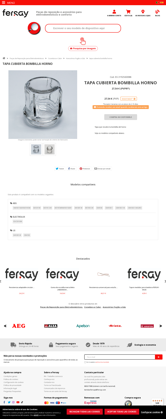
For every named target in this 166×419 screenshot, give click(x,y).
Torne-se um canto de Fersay (55, 391)
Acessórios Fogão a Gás (75, 58)
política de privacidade (102, 362)
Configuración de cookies (14, 382)
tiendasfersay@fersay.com (95, 390)
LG (14, 230)
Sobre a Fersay (51, 372)
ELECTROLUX (19, 217)
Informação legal (10, 388)
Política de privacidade (12, 385)
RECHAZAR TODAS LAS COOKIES (85, 411)
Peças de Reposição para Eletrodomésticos (27, 58)
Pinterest (85, 168)
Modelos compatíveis (83, 184)
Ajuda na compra (12, 372)
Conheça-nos (49, 379)
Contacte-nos (49, 382)
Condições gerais (10, 376)
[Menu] (161, 399)
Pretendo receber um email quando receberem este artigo (120, 107)
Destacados (83, 258)
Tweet (60, 168)
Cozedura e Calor (55, 58)
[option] (42, 104)
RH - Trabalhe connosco (53, 376)
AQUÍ (36, 415)
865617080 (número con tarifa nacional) (99, 386)
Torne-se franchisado (52, 385)
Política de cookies (11, 379)
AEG (15, 203)
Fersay (16, 13)
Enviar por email (102, 168)
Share (71, 168)
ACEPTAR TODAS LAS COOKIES (121, 411)
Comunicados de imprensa (54, 388)
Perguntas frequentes (12, 391)
